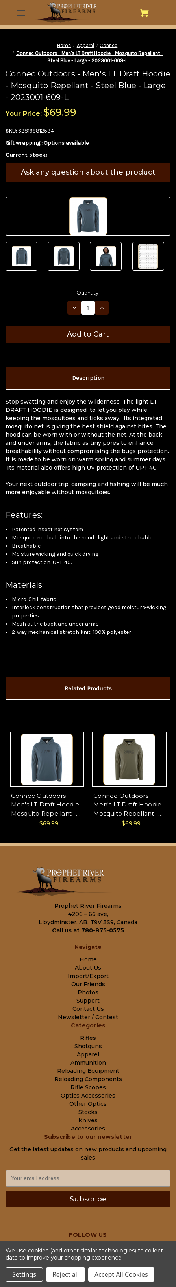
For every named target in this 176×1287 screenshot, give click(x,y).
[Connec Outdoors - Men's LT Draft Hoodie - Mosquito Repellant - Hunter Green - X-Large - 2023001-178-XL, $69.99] (129, 759)
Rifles (88, 1037)
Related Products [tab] (88, 688)
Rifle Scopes (88, 1087)
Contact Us (88, 1008)
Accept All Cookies (121, 1274)
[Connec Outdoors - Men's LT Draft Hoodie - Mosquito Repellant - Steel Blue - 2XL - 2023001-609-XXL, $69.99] (47, 759)
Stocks (88, 1112)
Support (88, 1000)
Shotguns (88, 1046)
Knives (88, 1120)
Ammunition (88, 1062)
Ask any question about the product (88, 172)
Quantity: (88, 292)
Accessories (88, 1128)
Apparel (88, 1054)
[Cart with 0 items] (144, 13)
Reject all (65, 1274)
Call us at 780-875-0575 (88, 930)
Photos (88, 992)
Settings (24, 1274)
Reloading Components (88, 1079)
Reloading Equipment (88, 1070)
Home (88, 959)
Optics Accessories (88, 1095)
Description (88, 377)
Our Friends (88, 984)
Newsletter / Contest (88, 1017)
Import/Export (88, 975)
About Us (88, 967)
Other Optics (88, 1103)
